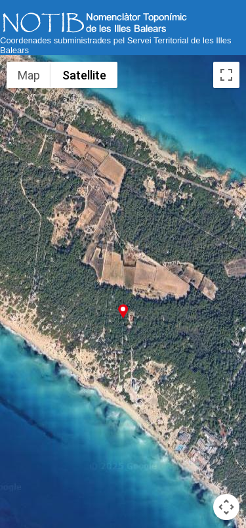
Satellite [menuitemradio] (84, 75)
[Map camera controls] (226, 507)
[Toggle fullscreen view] (226, 75)
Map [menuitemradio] (29, 75)
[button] (123, 311)
